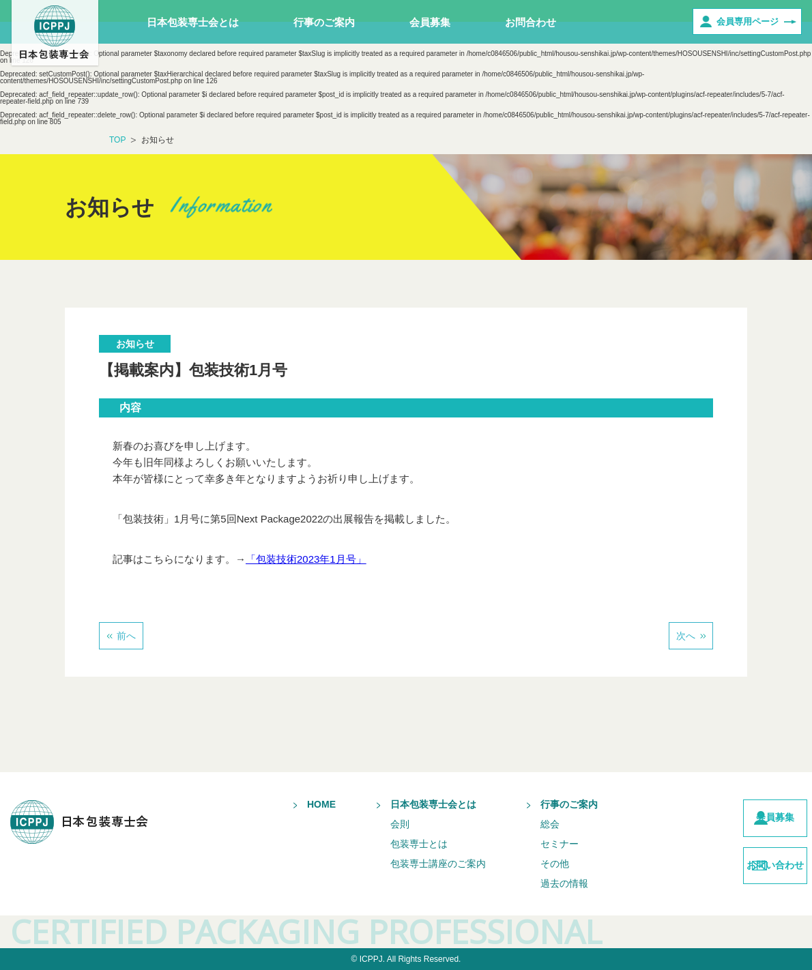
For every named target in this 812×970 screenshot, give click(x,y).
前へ (126, 635)
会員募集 (429, 22)
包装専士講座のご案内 (413, 863)
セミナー (534, 843)
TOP (117, 140)
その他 (529, 863)
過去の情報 (539, 883)
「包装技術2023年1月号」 (306, 559)
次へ (685, 635)
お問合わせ (530, 22)
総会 (524, 824)
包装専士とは (393, 843)
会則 (374, 824)
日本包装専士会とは (193, 22)
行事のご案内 (324, 22)
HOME (296, 804)
